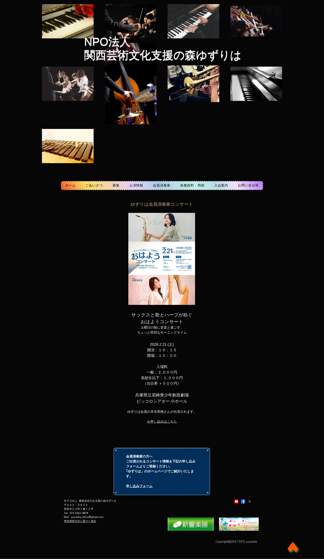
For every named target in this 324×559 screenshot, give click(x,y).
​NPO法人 (107, 41)
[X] (250, 501)
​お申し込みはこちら (162, 421)
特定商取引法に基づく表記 (80, 521)
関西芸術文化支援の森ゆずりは (162, 55)
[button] (136, 185)
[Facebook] (243, 501)
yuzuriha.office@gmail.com (87, 517)
